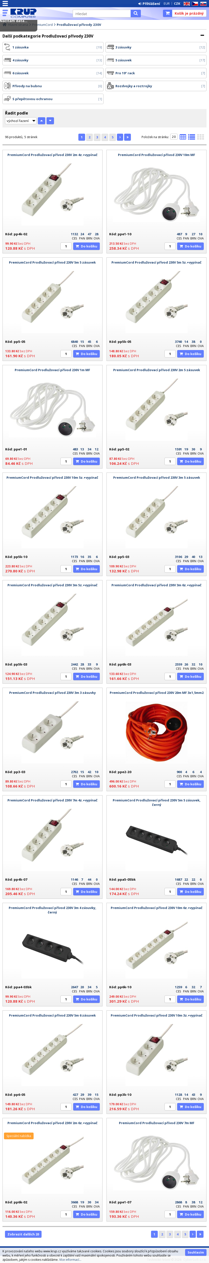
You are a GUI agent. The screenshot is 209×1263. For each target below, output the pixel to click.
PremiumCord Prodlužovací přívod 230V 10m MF (156, 155)
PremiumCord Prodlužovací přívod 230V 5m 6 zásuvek (52, 1015)
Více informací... (70, 1260)
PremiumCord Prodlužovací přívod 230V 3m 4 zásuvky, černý (52, 910)
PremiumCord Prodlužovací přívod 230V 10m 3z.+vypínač (157, 1015)
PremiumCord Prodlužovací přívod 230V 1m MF (52, 370)
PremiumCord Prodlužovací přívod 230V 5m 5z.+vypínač (156, 262)
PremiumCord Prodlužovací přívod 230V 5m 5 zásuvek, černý (157, 802)
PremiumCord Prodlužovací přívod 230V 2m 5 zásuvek (156, 370)
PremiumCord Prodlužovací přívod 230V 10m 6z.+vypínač (157, 908)
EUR (167, 3)
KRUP (39, 13)
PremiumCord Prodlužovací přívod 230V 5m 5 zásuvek (52, 262)
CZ (194, 4)
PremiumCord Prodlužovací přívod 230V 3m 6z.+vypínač (156, 585)
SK (203, 4)
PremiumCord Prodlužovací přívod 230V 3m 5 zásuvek (156, 477)
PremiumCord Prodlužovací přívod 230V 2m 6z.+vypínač (52, 1123)
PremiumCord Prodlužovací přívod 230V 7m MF (156, 1123)
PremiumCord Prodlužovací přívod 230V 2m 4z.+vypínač (52, 155)
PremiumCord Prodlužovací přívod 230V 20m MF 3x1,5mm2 (157, 692)
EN (186, 4)
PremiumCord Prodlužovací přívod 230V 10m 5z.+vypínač (52, 477)
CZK (177, 3)
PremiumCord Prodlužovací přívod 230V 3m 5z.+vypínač (52, 585)
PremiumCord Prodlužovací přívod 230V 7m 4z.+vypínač (52, 800)
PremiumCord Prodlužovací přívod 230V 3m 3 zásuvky (52, 692)
